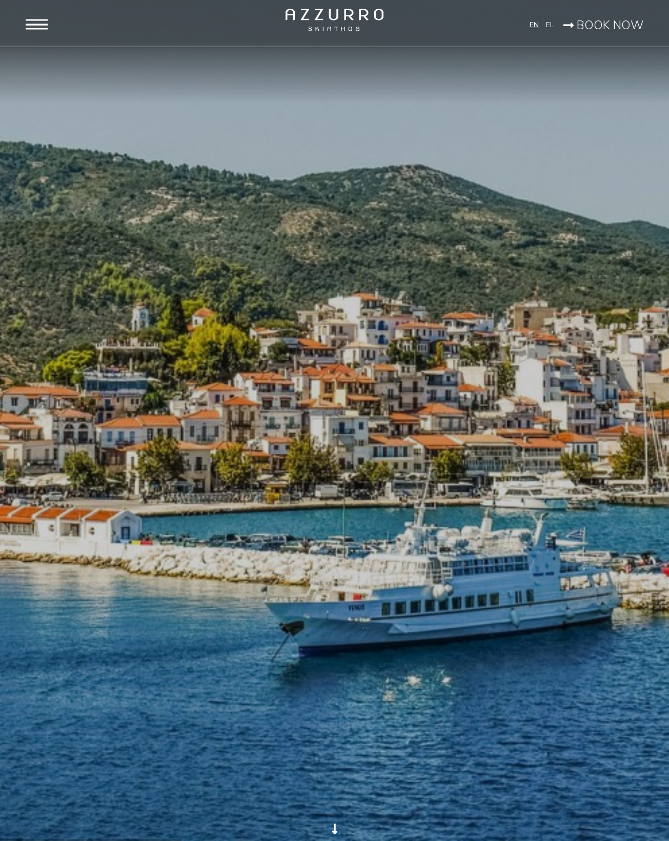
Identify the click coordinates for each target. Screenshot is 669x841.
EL (549, 24)
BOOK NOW (603, 25)
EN (534, 24)
